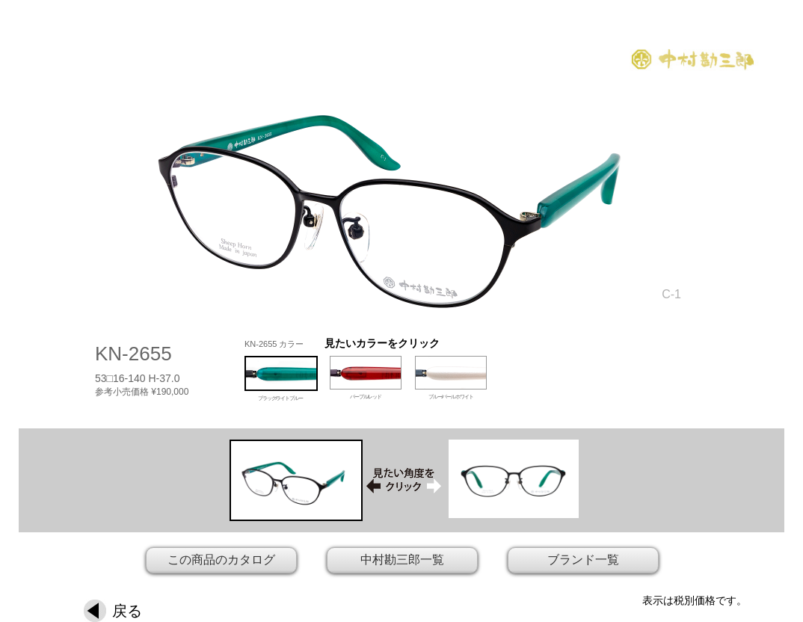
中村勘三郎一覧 (402, 559)
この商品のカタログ (221, 559)
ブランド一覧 (583, 559)
